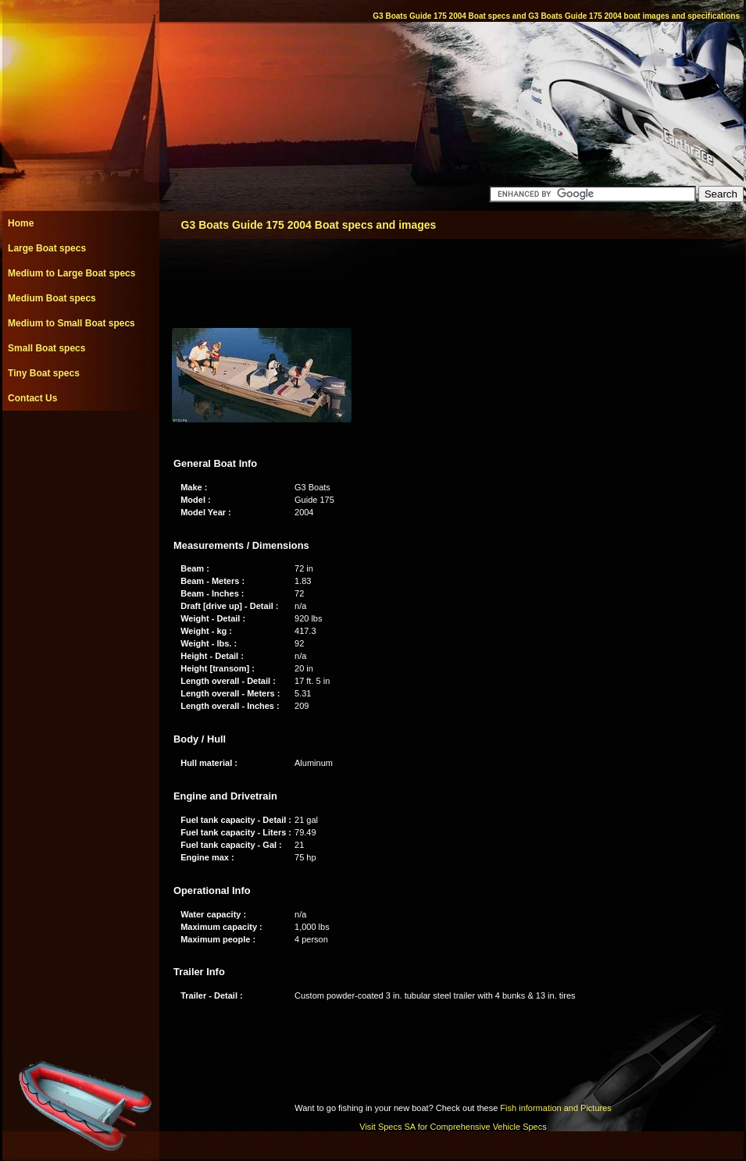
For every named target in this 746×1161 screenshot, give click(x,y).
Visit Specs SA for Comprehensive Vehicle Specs (452, 1126)
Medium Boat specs (52, 298)
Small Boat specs (46, 348)
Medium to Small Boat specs (71, 323)
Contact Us (32, 398)
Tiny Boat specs (44, 373)
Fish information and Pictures (555, 1108)
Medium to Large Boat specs (71, 273)
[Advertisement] (80, 446)
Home (21, 223)
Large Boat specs (47, 248)
